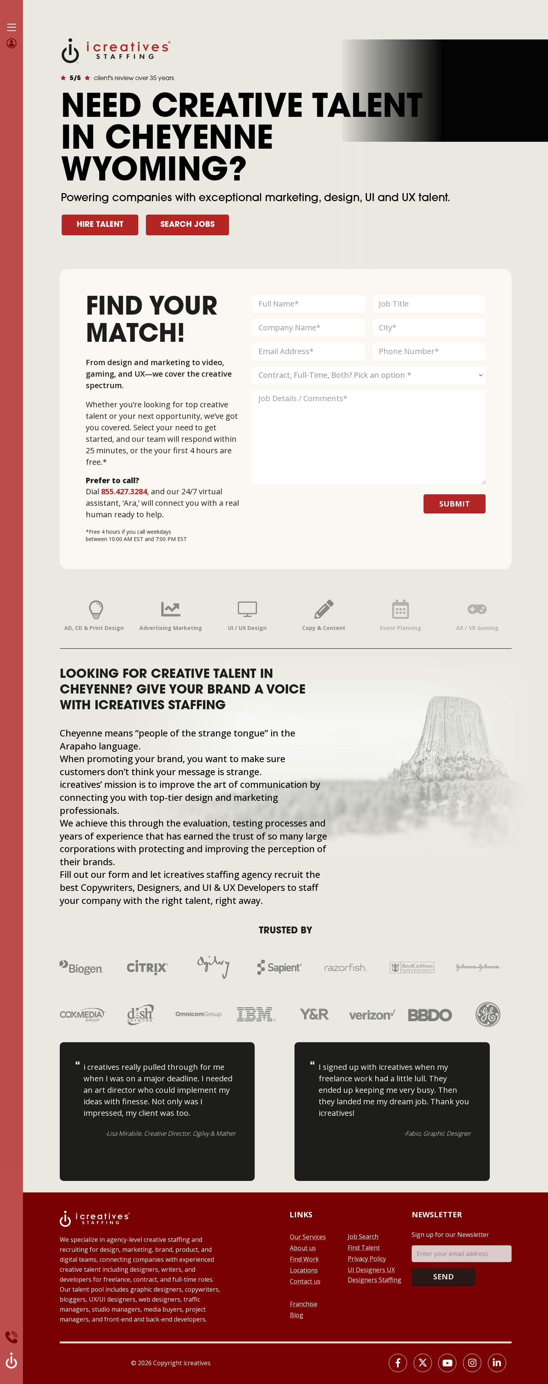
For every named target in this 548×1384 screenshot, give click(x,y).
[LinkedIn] (497, 1363)
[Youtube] (447, 1363)
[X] (423, 1363)
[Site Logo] (116, 50)
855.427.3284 (124, 491)
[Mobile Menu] (11, 27)
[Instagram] (472, 1363)
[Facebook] (398, 1363)
